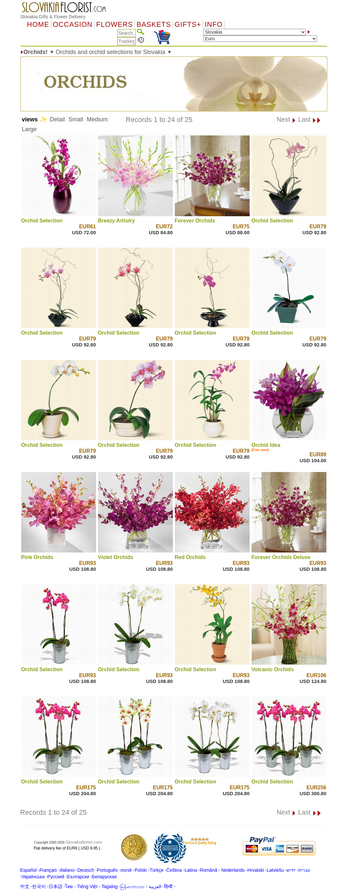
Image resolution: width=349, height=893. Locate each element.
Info (214, 24)
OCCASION (73, 24)
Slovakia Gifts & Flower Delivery (52, 16)
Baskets (154, 24)
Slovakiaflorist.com (84, 842)
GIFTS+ (187, 24)
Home (38, 24)
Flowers (114, 24)
